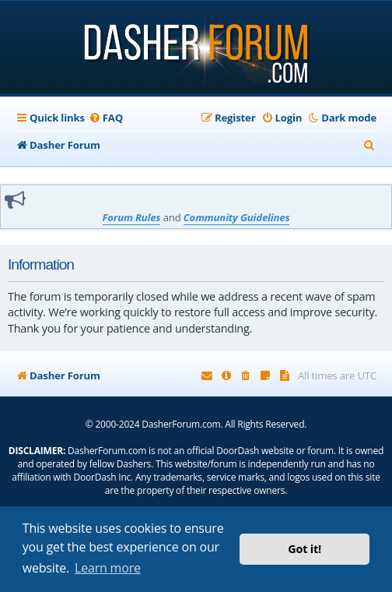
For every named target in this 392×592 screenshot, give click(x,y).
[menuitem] (106, 118)
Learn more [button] (108, 567)
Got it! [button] (304, 548)
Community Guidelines (237, 217)
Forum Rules (132, 217)
